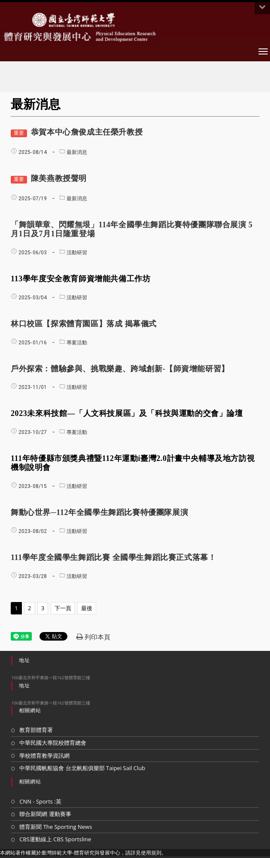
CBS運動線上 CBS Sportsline (55, 839)
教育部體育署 (36, 730)
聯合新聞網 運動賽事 (45, 814)
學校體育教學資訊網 (44, 755)
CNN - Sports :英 (40, 801)
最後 (86, 608)
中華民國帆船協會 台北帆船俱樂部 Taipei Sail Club (82, 768)
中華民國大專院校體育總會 (52, 743)
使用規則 (151, 852)
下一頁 (63, 608)
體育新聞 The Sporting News (55, 827)
